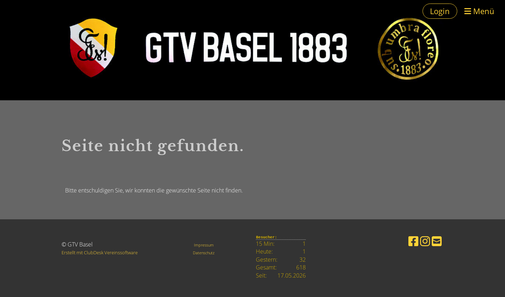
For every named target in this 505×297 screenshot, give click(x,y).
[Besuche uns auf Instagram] (425, 241)
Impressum (204, 245)
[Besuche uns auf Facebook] (413, 241)
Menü (479, 11)
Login (440, 11)
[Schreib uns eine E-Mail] (437, 241)
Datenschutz (203, 252)
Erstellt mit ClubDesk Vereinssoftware (100, 252)
